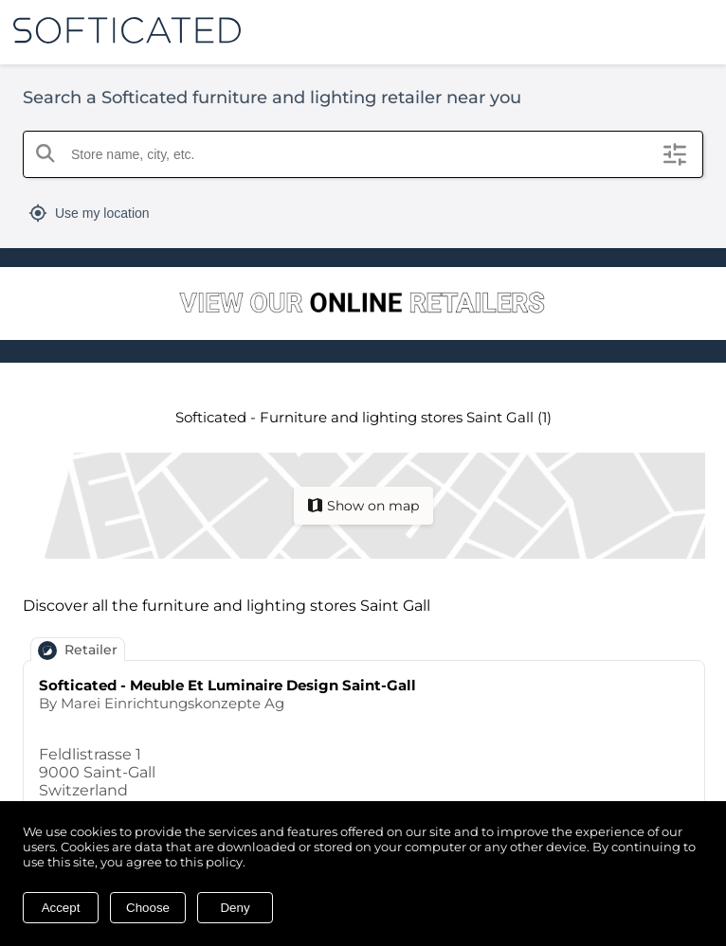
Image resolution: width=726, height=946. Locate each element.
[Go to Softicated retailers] (363, 305)
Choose (148, 908)
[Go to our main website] (120, 30)
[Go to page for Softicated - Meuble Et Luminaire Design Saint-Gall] (364, 757)
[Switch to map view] (363, 506)
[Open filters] (674, 154)
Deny (234, 908)
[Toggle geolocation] (363, 213)
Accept (61, 908)
